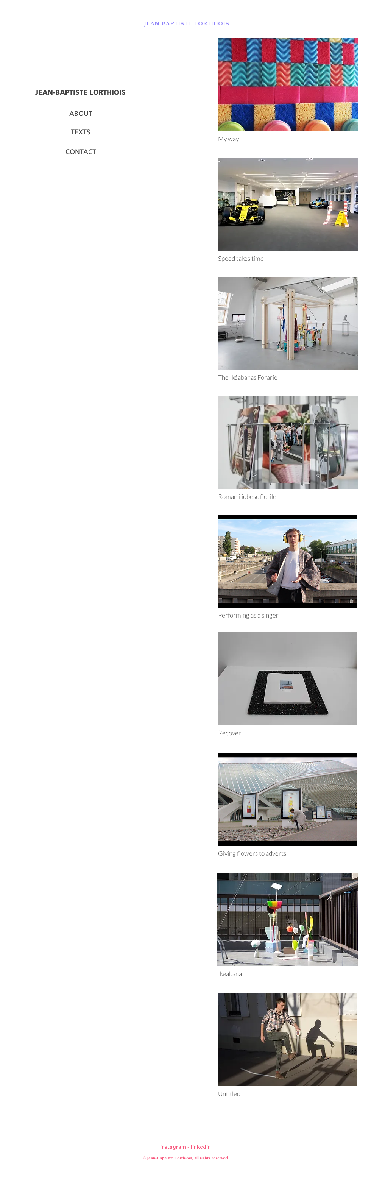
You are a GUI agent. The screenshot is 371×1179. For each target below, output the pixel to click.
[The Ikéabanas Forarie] (287, 377)
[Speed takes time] (287, 258)
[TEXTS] (81, 132)
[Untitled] (287, 1093)
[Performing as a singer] (287, 615)
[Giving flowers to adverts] (287, 853)
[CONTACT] (81, 152)
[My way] (287, 139)
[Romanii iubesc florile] (287, 496)
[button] (185, 23)
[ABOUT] (81, 114)
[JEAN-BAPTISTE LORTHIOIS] (80, 93)
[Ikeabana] (287, 973)
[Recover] (287, 733)
